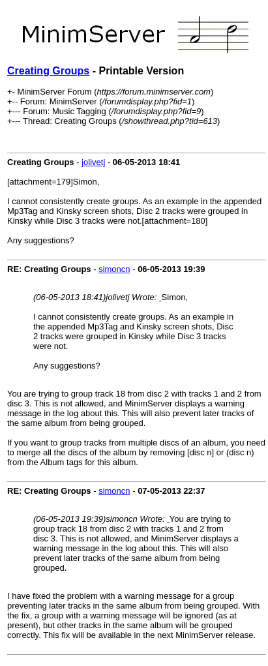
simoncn (114, 269)
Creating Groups (48, 70)
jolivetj (93, 162)
